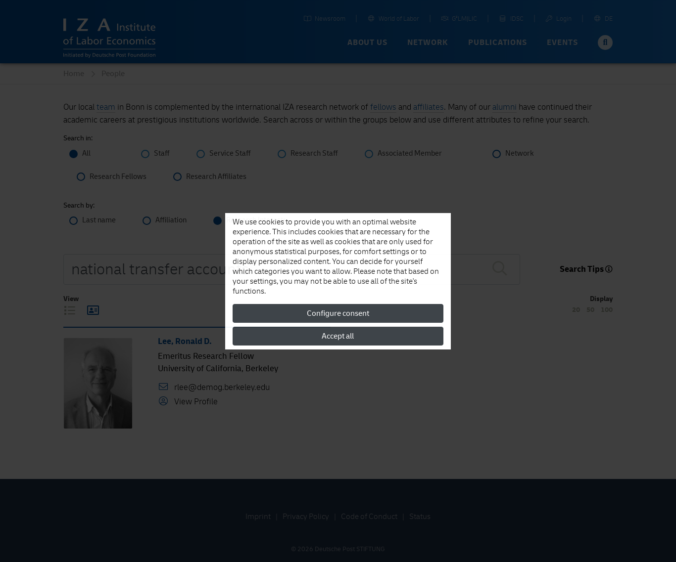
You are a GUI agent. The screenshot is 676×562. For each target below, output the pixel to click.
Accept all (338, 336)
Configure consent (338, 313)
